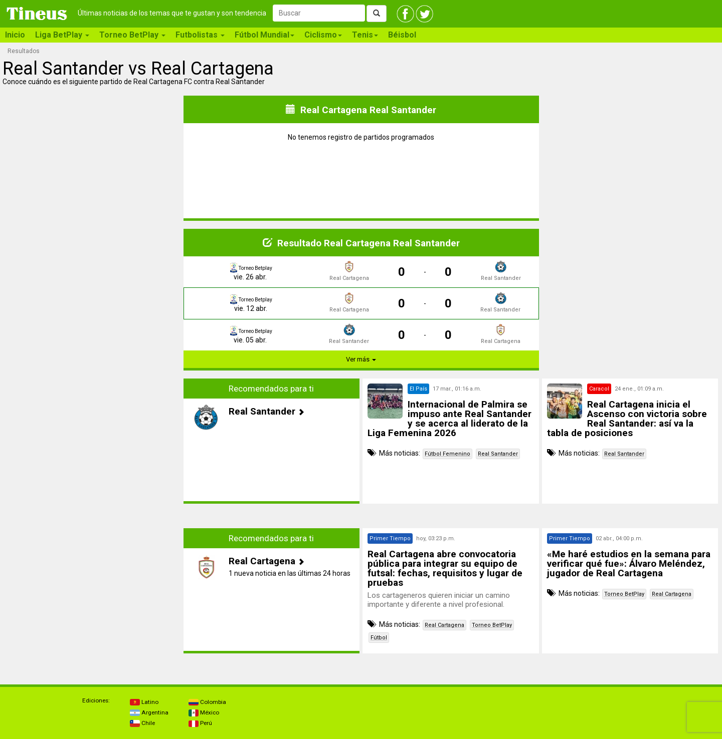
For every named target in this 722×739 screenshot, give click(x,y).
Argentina (149, 712)
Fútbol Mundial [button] (264, 35)
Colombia (207, 701)
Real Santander (498, 454)
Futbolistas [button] (200, 35)
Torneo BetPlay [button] (132, 35)
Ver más (361, 359)
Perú (200, 722)
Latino (144, 701)
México (204, 712)
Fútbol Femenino (447, 454)
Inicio (15, 35)
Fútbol (379, 637)
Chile (142, 722)
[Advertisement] (92, 449)
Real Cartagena (444, 625)
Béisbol (402, 35)
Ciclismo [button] (323, 35)
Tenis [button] (365, 35)
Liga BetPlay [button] (62, 35)
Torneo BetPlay (492, 625)
